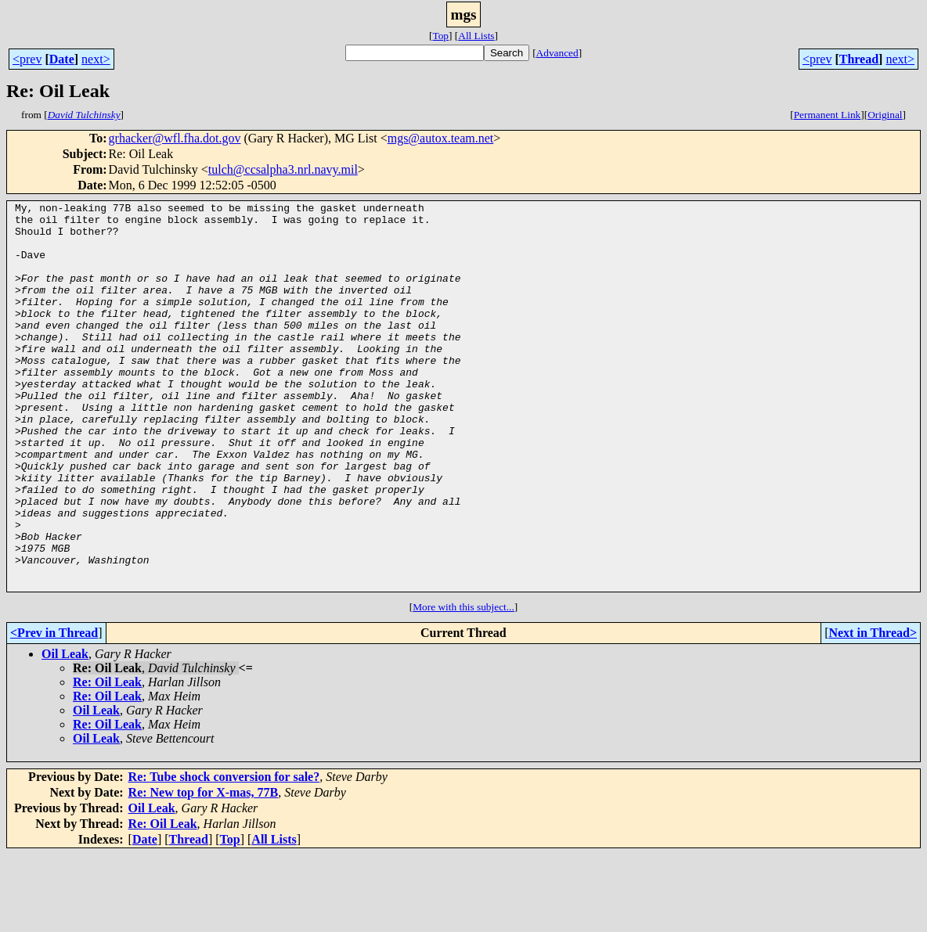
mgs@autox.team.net (441, 138)
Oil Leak (64, 731)
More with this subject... (463, 684)
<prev (27, 59)
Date (61, 59)
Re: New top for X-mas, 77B (203, 869)
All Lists (476, 35)
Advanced (557, 53)
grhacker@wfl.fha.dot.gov (175, 138)
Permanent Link (827, 115)
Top (440, 35)
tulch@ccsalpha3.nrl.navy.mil (283, 169)
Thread (858, 59)
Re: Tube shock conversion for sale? (224, 854)
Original (884, 115)
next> (95, 59)
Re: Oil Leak (107, 759)
